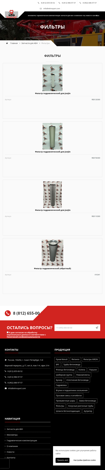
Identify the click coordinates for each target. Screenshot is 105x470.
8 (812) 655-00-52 (48, 3)
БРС (57, 364)
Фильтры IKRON (90, 359)
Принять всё (62, 460)
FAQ (82, 15)
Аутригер (88, 411)
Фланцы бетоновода (65, 369)
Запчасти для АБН (65, 15)
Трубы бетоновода (71, 364)
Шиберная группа (64, 375)
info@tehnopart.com (51, 8)
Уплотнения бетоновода (77, 380)
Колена (81, 369)
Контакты (94, 15)
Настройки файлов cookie (84, 460)
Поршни (93, 369)
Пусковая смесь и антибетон (69, 395)
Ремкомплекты (83, 375)
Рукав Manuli (61, 359)
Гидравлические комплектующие (47, 15)
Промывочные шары (65, 400)
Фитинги (75, 359)
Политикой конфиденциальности (23, 336)
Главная (14, 43)
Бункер (59, 380)
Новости (87, 15)
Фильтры (60, 406)
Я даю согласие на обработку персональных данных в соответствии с (26, 334)
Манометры (30, 15)
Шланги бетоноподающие (68, 411)
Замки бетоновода (87, 400)
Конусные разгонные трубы (80, 406)
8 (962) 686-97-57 (90, 3)
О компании (76, 15)
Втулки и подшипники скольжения (72, 390)
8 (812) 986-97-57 (69, 3)
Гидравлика (61, 385)
